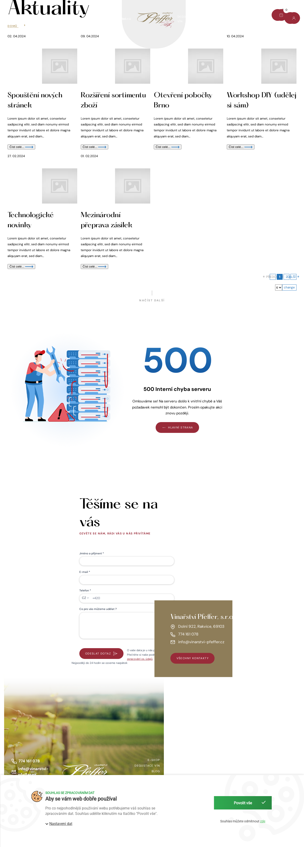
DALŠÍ (293, 277)
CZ (84, 598)
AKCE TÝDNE (43, 19)
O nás (214, 19)
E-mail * (84, 572)
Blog (235, 17)
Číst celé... (21, 147)
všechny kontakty (193, 658)
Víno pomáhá (120, 19)
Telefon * (85, 590)
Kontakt (256, 17)
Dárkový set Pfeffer (81, 19)
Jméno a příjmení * (91, 553)
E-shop (17, 19)
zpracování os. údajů (140, 659)
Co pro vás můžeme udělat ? (98, 609)
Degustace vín (186, 19)
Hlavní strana (177, 427)
